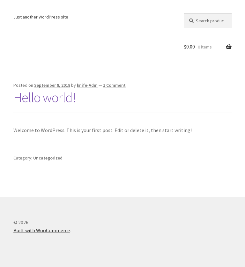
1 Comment (114, 85)
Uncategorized (48, 158)
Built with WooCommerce (41, 230)
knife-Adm (87, 85)
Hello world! (44, 97)
